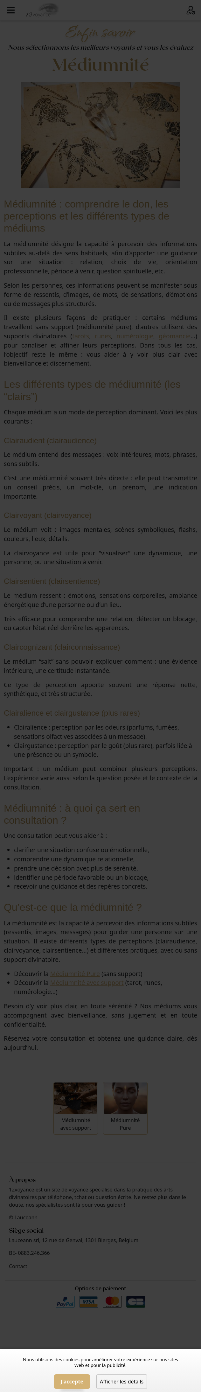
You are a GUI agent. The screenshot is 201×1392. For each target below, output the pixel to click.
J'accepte (72, 1381)
